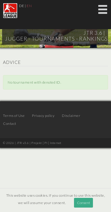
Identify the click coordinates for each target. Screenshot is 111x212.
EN (29, 6)
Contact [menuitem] (9, 123)
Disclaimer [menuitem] (71, 115)
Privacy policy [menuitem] (43, 115)
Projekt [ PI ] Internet (46, 143)
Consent (83, 203)
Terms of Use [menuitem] (14, 115)
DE (21, 6)
